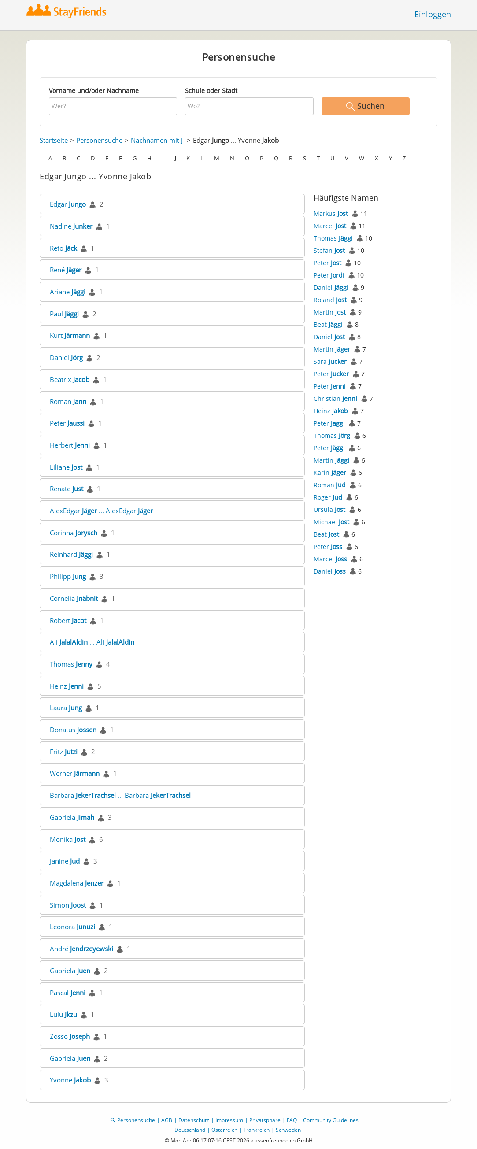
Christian (335, 398)
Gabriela (72, 817)
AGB (166, 1120)
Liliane (66, 467)
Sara (330, 361)
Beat (328, 324)
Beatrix (69, 379)
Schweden (288, 1130)
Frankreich (257, 1130)
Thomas (71, 664)
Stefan (329, 250)
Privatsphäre (265, 1120)
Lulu (63, 1014)
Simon (68, 905)
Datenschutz (193, 1120)
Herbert (70, 445)
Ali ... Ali (92, 642)
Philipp (68, 576)
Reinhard (71, 554)
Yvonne (70, 1079)
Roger (328, 497)
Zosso (70, 1036)
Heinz (67, 686)
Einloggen (432, 14)
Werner (75, 773)
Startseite (54, 140)
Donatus (73, 729)
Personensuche (99, 140)
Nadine (71, 226)
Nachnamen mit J (157, 140)
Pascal (67, 992)
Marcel (330, 226)
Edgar (68, 204)
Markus (331, 213)
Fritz (64, 751)
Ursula (329, 509)
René (65, 269)
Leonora (72, 926)
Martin (330, 312)
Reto (63, 248)
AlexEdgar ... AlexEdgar (101, 510)
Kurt (70, 335)
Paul (64, 313)
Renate (66, 488)
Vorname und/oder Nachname (94, 90)
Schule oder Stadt (211, 90)
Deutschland (189, 1130)
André (81, 948)
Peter (67, 423)
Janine (65, 860)
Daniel (66, 357)
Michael (331, 522)
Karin (330, 472)
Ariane (67, 291)
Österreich (224, 1130)
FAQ (292, 1120)
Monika (67, 839)
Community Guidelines (331, 1120)
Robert (68, 620)
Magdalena (77, 882)
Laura (66, 707)
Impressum (229, 1120)
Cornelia (74, 598)
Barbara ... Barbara (120, 795)
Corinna (73, 532)
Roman (68, 401)
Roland (330, 300)
